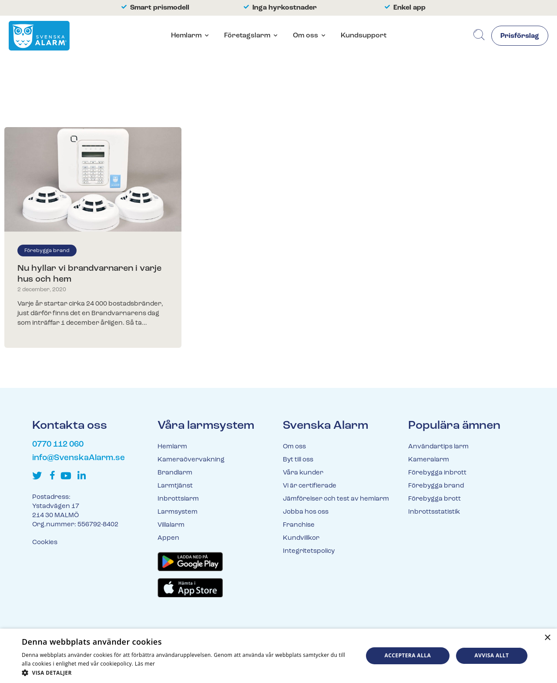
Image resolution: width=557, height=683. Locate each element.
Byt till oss (298, 460)
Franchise (299, 525)
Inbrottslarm (178, 499)
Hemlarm (186, 35)
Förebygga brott (434, 499)
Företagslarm (247, 35)
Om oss (305, 35)
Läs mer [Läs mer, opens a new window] (145, 663)
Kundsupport (363, 35)
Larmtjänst (175, 486)
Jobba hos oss (306, 512)
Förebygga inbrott (437, 473)
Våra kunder (303, 473)
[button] (187, 672)
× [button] (547, 638)
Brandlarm (175, 473)
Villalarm (171, 525)
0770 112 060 (58, 445)
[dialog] (278, 656)
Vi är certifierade (309, 486)
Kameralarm (428, 460)
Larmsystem (178, 512)
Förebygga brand (47, 250)
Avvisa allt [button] (491, 655)
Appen (168, 538)
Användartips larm (438, 447)
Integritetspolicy (309, 551)
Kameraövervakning (191, 460)
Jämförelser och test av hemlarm (336, 499)
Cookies (44, 542)
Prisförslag (519, 36)
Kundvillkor (301, 538)
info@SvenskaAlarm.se (78, 458)
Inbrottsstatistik (434, 512)
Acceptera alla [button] (408, 655)
